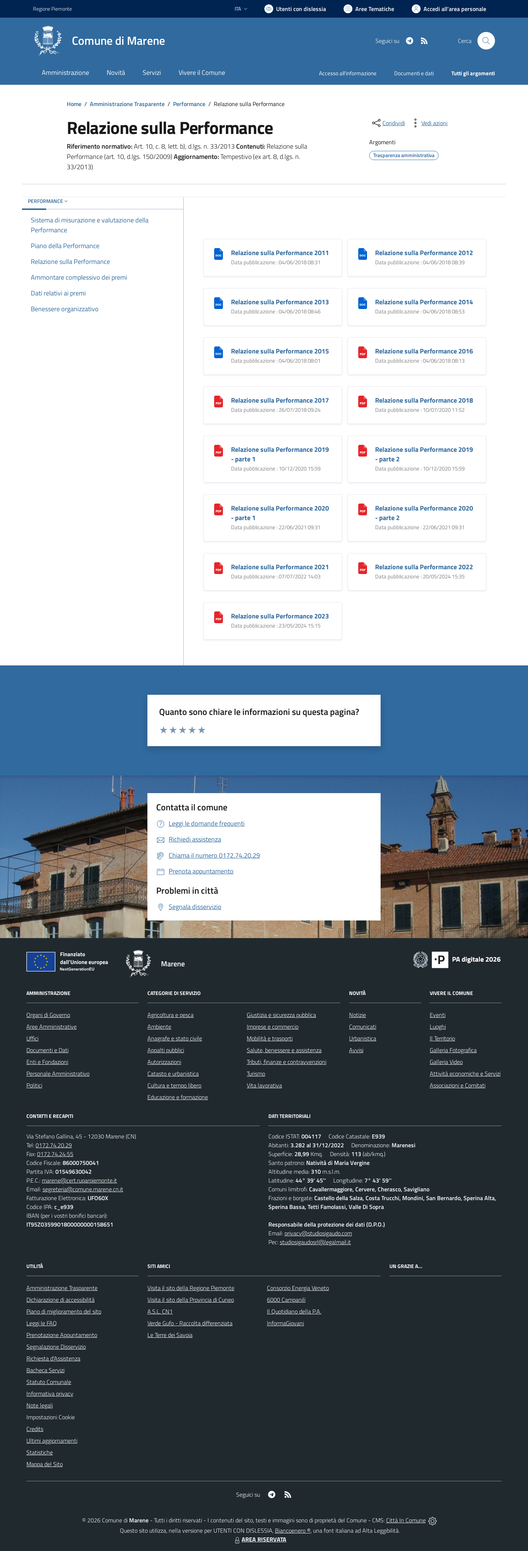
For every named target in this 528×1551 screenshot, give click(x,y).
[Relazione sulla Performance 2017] (218, 401)
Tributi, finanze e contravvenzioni (286, 1061)
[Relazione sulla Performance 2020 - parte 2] (362, 508)
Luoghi (438, 1026)
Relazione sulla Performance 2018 (424, 400)
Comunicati (362, 1026)
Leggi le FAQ (41, 1323)
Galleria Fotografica (453, 1050)
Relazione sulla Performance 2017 (280, 400)
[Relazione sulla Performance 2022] (362, 567)
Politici (34, 1085)
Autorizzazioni (164, 1061)
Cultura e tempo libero (174, 1085)
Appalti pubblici (165, 1050)
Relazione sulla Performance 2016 (424, 351)
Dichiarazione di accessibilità (60, 1299)
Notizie (357, 1014)
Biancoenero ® (293, 1530)
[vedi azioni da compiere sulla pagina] (428, 123)
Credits (34, 1428)
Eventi (437, 1014)
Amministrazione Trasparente (127, 103)
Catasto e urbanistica (173, 1073)
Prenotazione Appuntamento (61, 1334)
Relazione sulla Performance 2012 (424, 253)
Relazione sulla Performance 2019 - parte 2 (424, 454)
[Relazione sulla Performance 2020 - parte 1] (218, 508)
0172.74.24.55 (55, 1153)
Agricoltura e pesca (170, 1014)
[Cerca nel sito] (486, 41)
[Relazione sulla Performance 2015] (218, 351)
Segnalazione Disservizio (56, 1346)
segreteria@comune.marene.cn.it (83, 1189)
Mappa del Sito (44, 1464)
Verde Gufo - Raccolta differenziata (189, 1323)
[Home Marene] (99, 41)
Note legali (39, 1405)
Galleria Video (446, 1061)
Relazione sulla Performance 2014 (424, 302)
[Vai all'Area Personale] (449, 9)
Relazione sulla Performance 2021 (280, 567)
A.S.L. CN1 (160, 1311)
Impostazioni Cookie (50, 1417)
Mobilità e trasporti (270, 1038)
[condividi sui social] (388, 123)
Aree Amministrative (51, 1026)
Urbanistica (362, 1038)
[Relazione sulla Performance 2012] (362, 253)
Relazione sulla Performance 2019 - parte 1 (280, 454)
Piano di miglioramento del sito (63, 1311)
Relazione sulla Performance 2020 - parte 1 (280, 513)
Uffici (32, 1038)
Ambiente (159, 1026)
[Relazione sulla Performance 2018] (362, 401)
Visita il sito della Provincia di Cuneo (190, 1299)
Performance (189, 103)
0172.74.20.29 (54, 1145)
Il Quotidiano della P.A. (294, 1311)
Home (74, 103)
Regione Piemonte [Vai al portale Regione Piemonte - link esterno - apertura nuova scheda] (52, 8)
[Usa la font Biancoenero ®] (295, 9)
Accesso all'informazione (348, 73)
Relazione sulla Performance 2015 (280, 351)
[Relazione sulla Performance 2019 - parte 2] (362, 450)
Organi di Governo (48, 1014)
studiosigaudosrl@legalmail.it (315, 1242)
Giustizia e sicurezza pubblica (281, 1014)
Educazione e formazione (177, 1097)
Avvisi (356, 1050)
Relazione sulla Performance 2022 (424, 567)
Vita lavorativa (264, 1085)
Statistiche (39, 1452)
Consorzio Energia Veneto (298, 1287)
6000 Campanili (286, 1299)
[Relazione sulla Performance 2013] (218, 302)
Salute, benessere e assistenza (284, 1050)
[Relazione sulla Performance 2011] (218, 253)
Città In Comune (406, 1520)
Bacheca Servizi (45, 1370)
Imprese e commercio (272, 1026)
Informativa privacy (49, 1393)
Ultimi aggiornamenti (51, 1440)
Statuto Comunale (48, 1381)
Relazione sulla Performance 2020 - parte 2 (424, 513)
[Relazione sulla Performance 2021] (218, 567)
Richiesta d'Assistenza (53, 1358)
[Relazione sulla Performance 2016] (362, 351)
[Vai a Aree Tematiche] (369, 9)
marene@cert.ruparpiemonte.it (79, 1180)
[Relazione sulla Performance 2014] (362, 302)
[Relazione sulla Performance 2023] (218, 616)
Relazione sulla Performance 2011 (280, 253)
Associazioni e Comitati (457, 1085)
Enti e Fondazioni (47, 1061)
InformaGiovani (285, 1323)
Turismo (256, 1073)
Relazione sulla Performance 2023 (280, 616)
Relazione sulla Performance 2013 (280, 302)
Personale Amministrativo (57, 1073)
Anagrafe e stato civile (174, 1038)
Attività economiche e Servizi (465, 1073)
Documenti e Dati (47, 1050)
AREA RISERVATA (259, 1539)
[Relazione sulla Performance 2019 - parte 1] (218, 450)
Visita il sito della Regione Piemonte (190, 1287)
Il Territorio (442, 1038)
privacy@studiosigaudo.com (318, 1233)
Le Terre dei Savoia (169, 1334)
